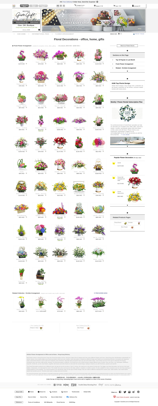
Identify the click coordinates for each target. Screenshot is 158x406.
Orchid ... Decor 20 (98, 106)
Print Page (138, 34)
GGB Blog (72, 401)
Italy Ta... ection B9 (98, 237)
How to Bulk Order (57, 396)
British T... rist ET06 (79, 237)
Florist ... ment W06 (60, 149)
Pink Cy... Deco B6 (98, 62)
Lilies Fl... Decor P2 (79, 106)
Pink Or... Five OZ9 (79, 309)
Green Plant (21, 281)
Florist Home (19, 22)
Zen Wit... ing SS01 (40, 281)
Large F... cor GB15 (79, 259)
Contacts (53, 391)
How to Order (32, 396)
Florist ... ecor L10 (41, 62)
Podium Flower (60, 128)
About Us (41, 391)
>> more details (125, 132)
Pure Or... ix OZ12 (41, 309)
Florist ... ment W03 (79, 62)
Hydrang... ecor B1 (41, 215)
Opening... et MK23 (21, 149)
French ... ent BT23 (21, 128)
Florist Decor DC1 (60, 193)
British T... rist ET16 (40, 237)
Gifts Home (33, 22)
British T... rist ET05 (21, 193)
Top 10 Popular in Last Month (125, 60)
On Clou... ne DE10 (60, 62)
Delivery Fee (71, 396)
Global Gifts (87, 391)
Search (64, 391)
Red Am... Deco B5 (79, 149)
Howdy (22, 171)
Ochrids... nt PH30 (98, 309)
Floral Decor (121, 216)
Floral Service (61, 401)
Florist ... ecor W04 (79, 128)
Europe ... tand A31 (60, 215)
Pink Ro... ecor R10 (40, 171)
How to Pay (43, 396)
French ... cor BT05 (60, 259)
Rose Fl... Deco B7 (60, 106)
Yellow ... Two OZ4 (21, 309)
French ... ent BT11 (40, 149)
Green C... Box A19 (21, 237)
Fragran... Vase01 (22, 106)
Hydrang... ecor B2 (41, 84)
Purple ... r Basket (79, 84)
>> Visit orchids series (100, 292)
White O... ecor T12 (79, 215)
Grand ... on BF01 (98, 171)
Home (31, 391)
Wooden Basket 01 (79, 193)
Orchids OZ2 (60, 309)
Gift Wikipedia (48, 401)
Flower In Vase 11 (22, 84)
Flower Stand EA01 (98, 128)
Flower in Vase (36, 327)
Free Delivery (67, 2)
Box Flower (84, 327)
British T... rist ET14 (40, 128)
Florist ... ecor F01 (98, 259)
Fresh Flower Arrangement (124, 64)
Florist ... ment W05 (98, 193)
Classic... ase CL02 (40, 193)
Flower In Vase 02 (60, 84)
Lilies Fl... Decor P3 (98, 215)
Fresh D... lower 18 (98, 84)
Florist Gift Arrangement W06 (121, 174)
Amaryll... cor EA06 (60, 171)
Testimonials (75, 391)
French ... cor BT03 (40, 259)
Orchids (134, 216)
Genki (21, 62)
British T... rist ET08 (60, 237)
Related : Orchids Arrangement (126, 68)
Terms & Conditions (34, 401)
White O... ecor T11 (21, 259)
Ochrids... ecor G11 (98, 149)
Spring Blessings (21, 215)
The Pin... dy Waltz (41, 106)
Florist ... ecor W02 (79, 171)
